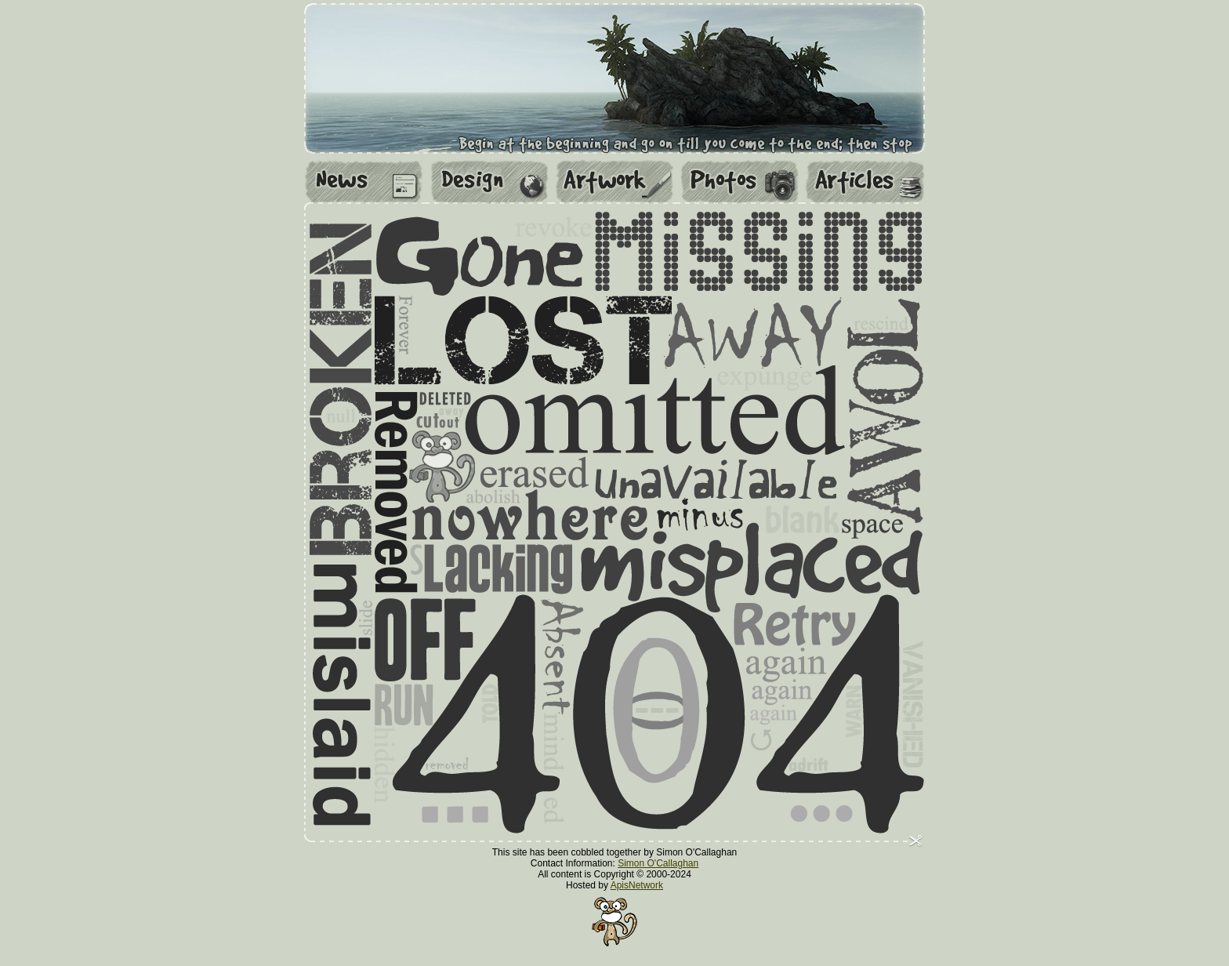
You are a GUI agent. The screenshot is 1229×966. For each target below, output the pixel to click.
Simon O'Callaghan (658, 863)
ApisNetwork (637, 885)
